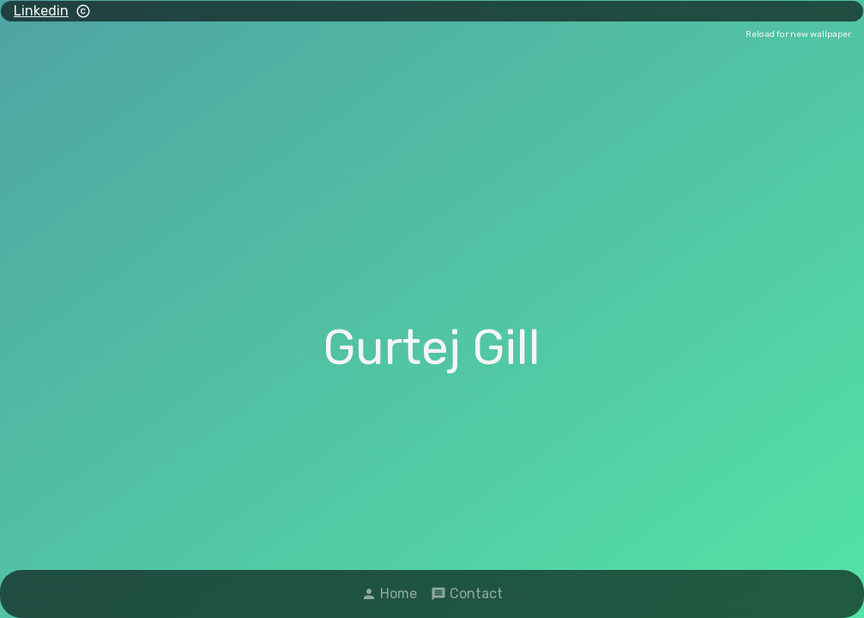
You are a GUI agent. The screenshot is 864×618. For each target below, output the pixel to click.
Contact (467, 593)
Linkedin (41, 11)
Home (389, 593)
